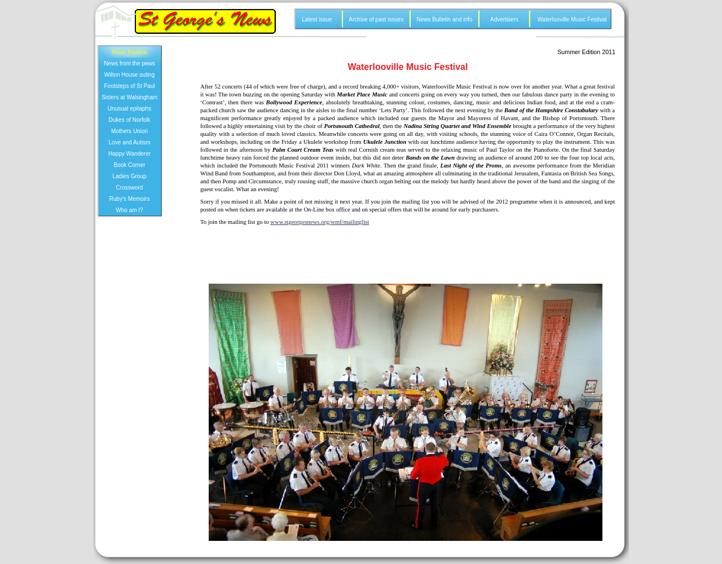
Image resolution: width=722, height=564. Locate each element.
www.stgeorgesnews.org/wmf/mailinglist (319, 221)
